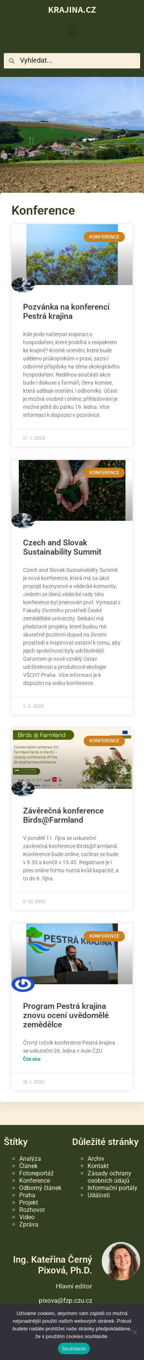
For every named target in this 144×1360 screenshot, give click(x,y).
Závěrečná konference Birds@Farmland (63, 815)
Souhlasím (74, 1349)
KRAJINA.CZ (72, 9)
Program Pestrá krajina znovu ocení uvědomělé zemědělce (66, 1015)
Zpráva (28, 1224)
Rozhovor (32, 1209)
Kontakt (98, 1166)
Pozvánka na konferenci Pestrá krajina (66, 311)
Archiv (96, 1158)
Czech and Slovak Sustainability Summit (62, 547)
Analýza (30, 1158)
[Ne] (134, 1332)
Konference (34, 1180)
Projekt (28, 1202)
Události (99, 1195)
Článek (28, 1166)
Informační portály (112, 1188)
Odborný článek (40, 1188)
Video (27, 1217)
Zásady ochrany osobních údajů (109, 1177)
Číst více (31, 1059)
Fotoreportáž (36, 1173)
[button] (72, 29)
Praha (27, 1195)
